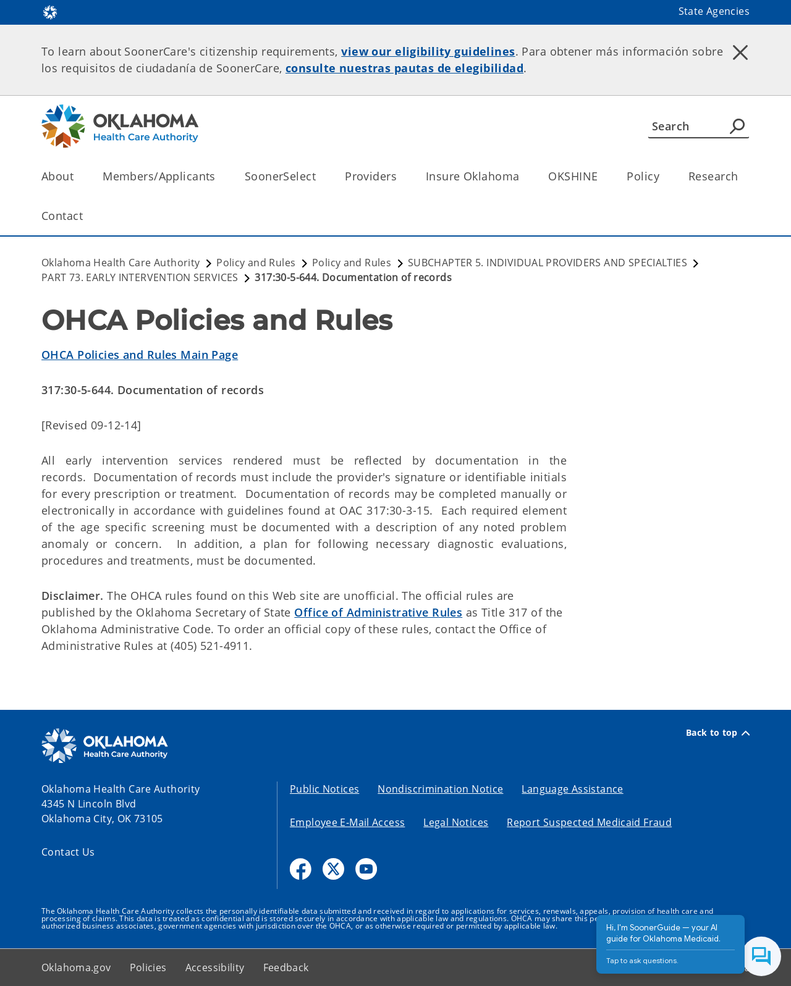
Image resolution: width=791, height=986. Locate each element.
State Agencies (714, 11)
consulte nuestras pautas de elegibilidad (404, 68)
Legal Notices (455, 822)
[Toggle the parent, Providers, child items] (401, 176)
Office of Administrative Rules (378, 612)
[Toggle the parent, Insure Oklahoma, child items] (523, 176)
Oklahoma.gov (76, 967)
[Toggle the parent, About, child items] (78, 176)
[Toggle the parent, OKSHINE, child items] (602, 176)
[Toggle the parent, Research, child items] (742, 176)
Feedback (286, 967)
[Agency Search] (737, 126)
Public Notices (324, 789)
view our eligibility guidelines (428, 51)
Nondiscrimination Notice (440, 789)
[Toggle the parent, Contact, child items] (87, 216)
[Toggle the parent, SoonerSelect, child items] (320, 176)
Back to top (718, 732)
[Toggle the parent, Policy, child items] (663, 176)
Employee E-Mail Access (347, 822)
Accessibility (215, 967)
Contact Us (68, 852)
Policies (148, 967)
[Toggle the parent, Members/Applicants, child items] (220, 176)
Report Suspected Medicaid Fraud (589, 822)
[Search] (699, 126)
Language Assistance (572, 789)
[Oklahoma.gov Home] (50, 11)
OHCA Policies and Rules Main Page (139, 354)
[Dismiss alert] (740, 52)
